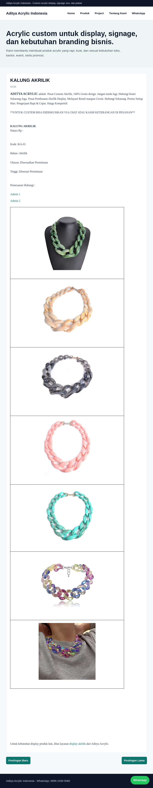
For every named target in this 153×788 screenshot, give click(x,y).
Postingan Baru (18, 760)
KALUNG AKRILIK (30, 80)
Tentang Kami (117, 13)
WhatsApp (138, 13)
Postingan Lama (134, 760)
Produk (84, 13)
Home (71, 13)
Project (99, 13)
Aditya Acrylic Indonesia (26, 13)
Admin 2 (15, 200)
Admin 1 (15, 194)
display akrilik (77, 743)
